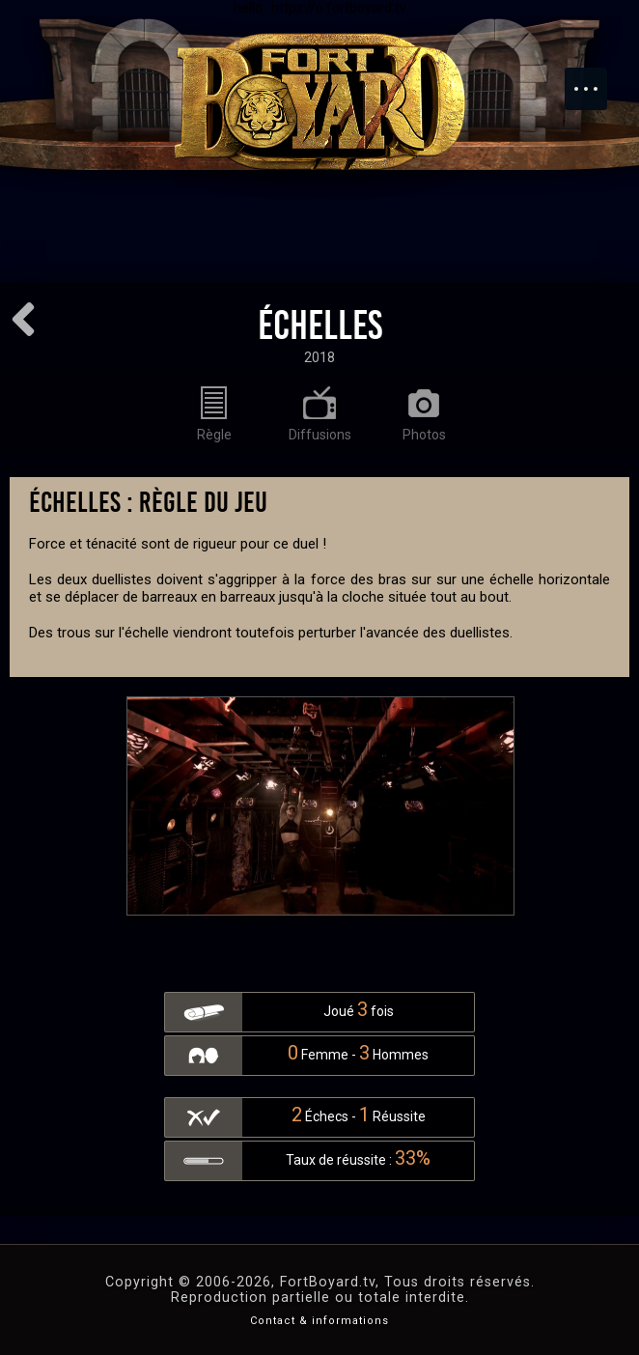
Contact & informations (319, 1320)
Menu (595, 79)
